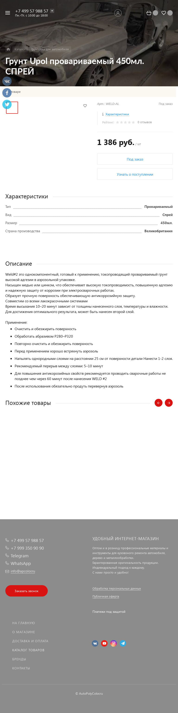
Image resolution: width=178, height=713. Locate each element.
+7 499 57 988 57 (31, 11)
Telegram (20, 555)
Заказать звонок (26, 591)
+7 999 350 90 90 (27, 548)
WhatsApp (21, 563)
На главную (23, 623)
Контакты (21, 668)
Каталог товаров (28, 650)
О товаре (14, 92)
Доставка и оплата (30, 641)
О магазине (23, 632)
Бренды (19, 659)
